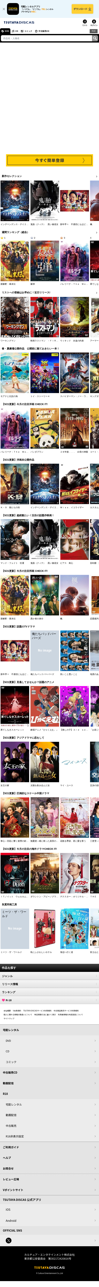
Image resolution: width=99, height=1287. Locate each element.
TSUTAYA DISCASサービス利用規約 (37, 1010)
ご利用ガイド (11, 1147)
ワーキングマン (8, 340)
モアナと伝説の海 (9, 396)
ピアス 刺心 (66, 563)
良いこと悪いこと (68, 674)
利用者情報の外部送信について (70, 1014)
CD (16, 31)
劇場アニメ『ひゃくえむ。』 (44, 730)
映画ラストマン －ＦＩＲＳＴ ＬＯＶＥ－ (51, 340)
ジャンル (49, 976)
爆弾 (32, 284)
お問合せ (8, 1168)
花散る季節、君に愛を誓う (73, 841)
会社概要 (7, 1010)
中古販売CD (43, 31)
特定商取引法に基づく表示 (45, 1014)
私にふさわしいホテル (41, 952)
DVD (7, 31)
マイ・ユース (66, 785)
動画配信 (8, 1083)
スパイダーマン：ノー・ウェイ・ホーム (79, 396)
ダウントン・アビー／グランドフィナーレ (50, 896)
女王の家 (5, 785)
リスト (85, 25)
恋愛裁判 (94, 618)
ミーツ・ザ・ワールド (11, 952)
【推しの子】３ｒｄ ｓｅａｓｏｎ (77, 730)
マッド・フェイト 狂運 (12, 563)
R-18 (49, 1000)
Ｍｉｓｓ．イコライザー (72, 507)
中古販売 (11, 1126)
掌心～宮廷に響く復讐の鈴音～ (16, 841)
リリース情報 (49, 984)
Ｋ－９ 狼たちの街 (10, 507)
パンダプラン (36, 452)
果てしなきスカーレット (12, 730)
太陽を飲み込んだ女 (40, 785)
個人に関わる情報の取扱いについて (18, 1014)
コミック (28, 31)
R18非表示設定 (15, 1136)
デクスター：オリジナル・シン (75, 896)
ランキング (49, 992)
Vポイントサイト (13, 1190)
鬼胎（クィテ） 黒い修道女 (44, 224)
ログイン (94, 25)
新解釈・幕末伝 (8, 284)
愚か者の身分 (36, 618)
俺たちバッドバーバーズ (42, 674)
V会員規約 (17, 1010)
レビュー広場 (11, 1179)
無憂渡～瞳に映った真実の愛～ (45, 841)
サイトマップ (9, 1018)
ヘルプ (7, 1158)
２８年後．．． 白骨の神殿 (74, 452)
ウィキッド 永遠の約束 (72, 340)
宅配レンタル (14, 1104)
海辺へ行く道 (66, 952)
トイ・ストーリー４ (40, 396)
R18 (93, 31)
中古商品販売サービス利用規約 (66, 1010)
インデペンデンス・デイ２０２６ (17, 224)
